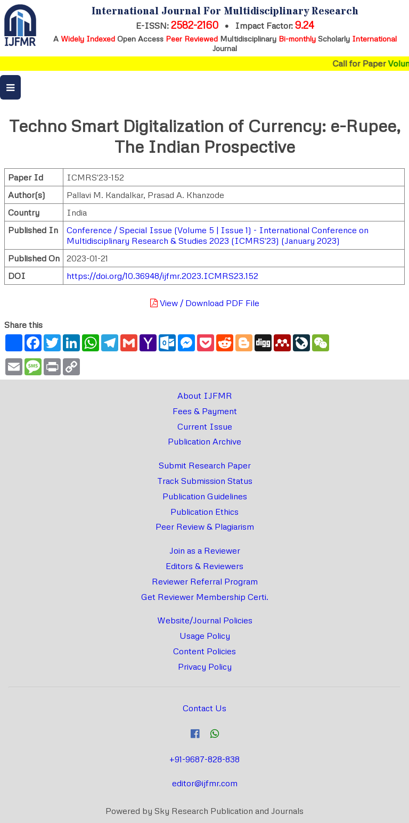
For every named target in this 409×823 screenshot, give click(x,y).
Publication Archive (204, 441)
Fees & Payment (205, 411)
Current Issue (204, 426)
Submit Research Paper (205, 465)
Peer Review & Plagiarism (205, 526)
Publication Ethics (204, 511)
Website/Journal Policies (204, 620)
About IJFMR (204, 395)
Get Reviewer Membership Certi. (204, 596)
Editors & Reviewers (204, 566)
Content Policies (204, 651)
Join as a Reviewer (204, 550)
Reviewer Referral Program (205, 581)
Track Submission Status (204, 480)
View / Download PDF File (204, 303)
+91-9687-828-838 (204, 759)
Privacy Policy (205, 666)
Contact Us (204, 708)
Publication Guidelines (204, 496)
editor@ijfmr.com (205, 783)
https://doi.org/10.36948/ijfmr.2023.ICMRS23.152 (162, 275)
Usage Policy (204, 635)
